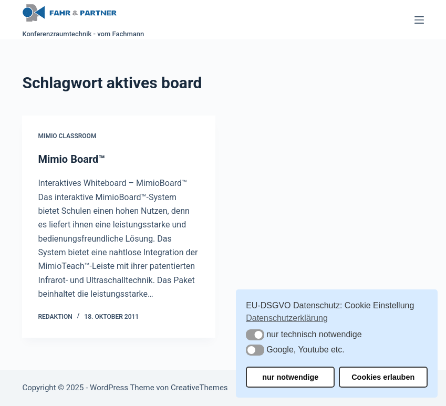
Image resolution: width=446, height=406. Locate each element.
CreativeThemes (199, 387)
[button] (255, 334)
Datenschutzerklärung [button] (287, 318)
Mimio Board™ (71, 159)
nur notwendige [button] (290, 377)
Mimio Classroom (67, 136)
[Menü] (419, 20)
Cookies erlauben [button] (382, 377)
